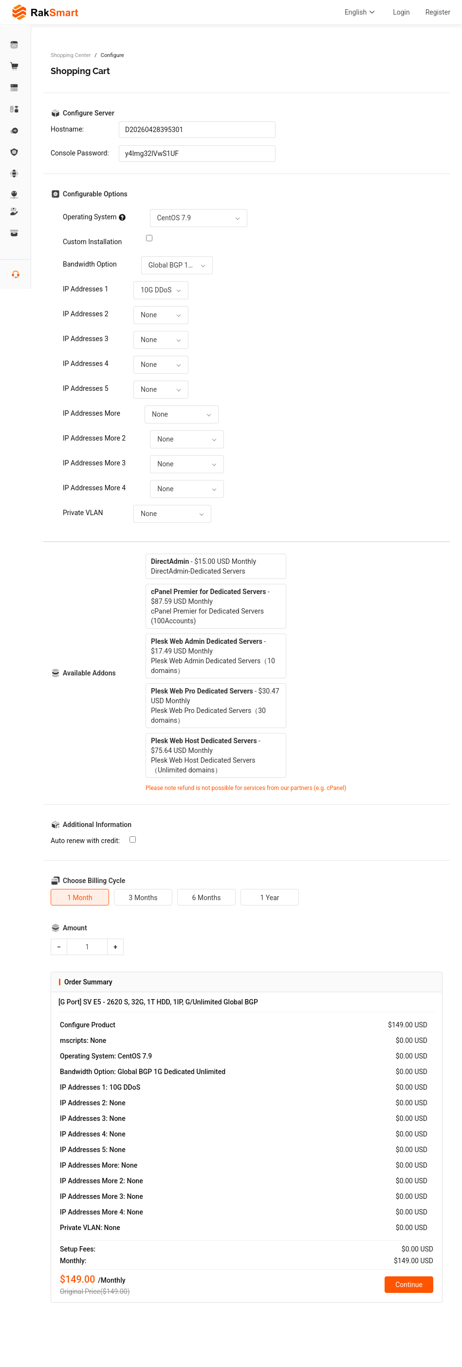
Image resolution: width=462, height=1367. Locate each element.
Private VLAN (83, 513)
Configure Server (88, 113)
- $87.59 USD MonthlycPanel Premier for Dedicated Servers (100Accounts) (210, 606)
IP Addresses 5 (86, 388)
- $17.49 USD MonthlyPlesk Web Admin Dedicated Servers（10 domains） (213, 655)
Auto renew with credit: (85, 841)
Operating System (94, 217)
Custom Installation (92, 242)
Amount (75, 928)
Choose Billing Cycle (94, 881)
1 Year (269, 898)
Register (437, 12)
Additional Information (97, 824)
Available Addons (89, 673)
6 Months (206, 898)
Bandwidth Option (90, 264)
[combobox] (198, 218)
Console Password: (80, 153)
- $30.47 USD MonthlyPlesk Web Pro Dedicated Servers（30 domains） (215, 705)
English (361, 12)
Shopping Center (71, 55)
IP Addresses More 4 (94, 488)
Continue (409, 1285)
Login (401, 12)
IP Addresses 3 (86, 339)
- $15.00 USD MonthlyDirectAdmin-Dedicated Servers (203, 566)
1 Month (79, 898)
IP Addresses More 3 (94, 463)
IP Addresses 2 (86, 314)
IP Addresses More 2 (94, 438)
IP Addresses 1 (86, 289)
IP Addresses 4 (86, 363)
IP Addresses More (91, 413)
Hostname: (67, 129)
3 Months (143, 898)
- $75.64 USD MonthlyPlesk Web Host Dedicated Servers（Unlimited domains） (205, 755)
